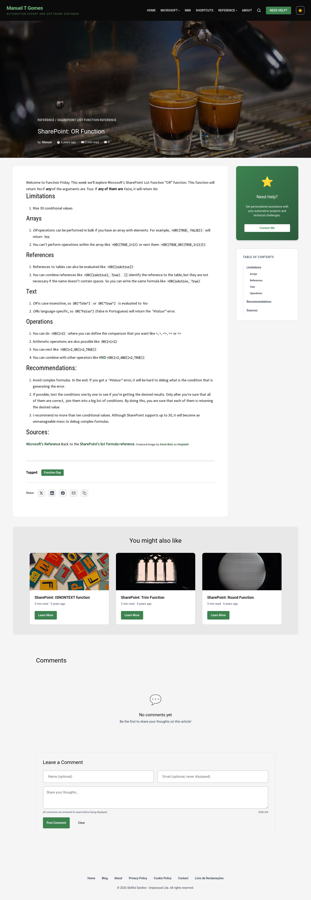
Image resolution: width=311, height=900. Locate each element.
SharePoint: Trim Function (143, 597)
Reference (227, 10)
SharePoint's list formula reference (107, 444)
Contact (183, 878)
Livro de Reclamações (209, 878)
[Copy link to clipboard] (84, 493)
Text (252, 286)
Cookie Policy (162, 878)
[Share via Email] (73, 493)
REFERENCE (46, 120)
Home (151, 10)
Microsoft (170, 10)
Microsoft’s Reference (43, 444)
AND (102, 357)
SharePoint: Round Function (230, 597)
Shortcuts (204, 10)
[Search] (259, 10)
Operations (256, 293)
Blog (105, 878)
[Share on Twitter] (41, 493)
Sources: (252, 310)
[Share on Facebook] (63, 493)
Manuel (47, 142)
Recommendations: (259, 301)
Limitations (254, 267)
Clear (81, 822)
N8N (188, 10)
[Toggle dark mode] (300, 10)
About (247, 10)
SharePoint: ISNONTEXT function (62, 597)
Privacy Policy (138, 878)
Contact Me (267, 228)
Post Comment (56, 822)
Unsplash (183, 444)
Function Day (52, 472)
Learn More (45, 615)
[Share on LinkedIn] (52, 493)
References (256, 280)
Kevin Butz (166, 444)
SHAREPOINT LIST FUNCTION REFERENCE (86, 120)
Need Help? (278, 10)
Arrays (253, 274)
